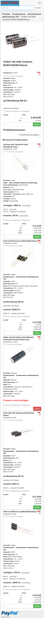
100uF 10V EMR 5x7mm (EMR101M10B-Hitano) (20, 512)
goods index (5, 617)
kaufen (36, 124)
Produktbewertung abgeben (29, 135)
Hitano (13, 78)
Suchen (38, 8)
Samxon (14, 373)
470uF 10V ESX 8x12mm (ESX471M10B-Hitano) (20, 241)
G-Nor (13, 180)
